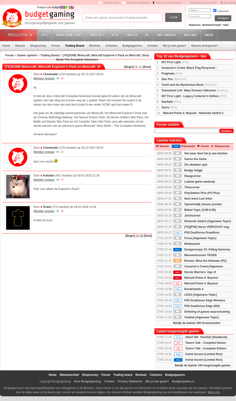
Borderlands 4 (188, 289)
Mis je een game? (174, 45)
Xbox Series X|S (69, 35)
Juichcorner (187, 215)
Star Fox (173, 79)
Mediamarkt (186, 244)
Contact (152, 45)
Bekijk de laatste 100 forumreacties (196, 323)
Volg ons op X (111, 2)
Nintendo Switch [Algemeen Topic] (202, 221)
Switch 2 (97, 35)
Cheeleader (51, 74)
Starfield (171, 101)
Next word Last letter (192, 198)
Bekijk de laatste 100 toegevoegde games (203, 365)
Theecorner (186, 187)
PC (148, 35)
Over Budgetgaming (87, 381)
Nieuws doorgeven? (204, 45)
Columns (111, 45)
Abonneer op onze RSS (203, 2)
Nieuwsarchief (69, 374)
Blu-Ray (191, 35)
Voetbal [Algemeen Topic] (196, 317)
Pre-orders (167, 35)
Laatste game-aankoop (194, 181)
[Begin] (129, 67)
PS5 (45, 35)
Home (6, 45)
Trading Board (74, 45)
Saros (169, 107)
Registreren (195, 25)
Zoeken (226, 131)
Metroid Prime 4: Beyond (195, 283)
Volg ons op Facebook (168, 2)
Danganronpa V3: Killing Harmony (201, 249)
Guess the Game (190, 159)
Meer (210, 35)
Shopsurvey (38, 45)
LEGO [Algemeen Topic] (195, 294)
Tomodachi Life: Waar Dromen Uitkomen (194, 90)
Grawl (47, 207)
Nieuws (20, 45)
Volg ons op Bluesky (138, 2)
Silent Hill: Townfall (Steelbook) (206, 337)
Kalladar (48, 175)
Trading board (122, 374)
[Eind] (147, 67)
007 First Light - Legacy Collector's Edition (194, 96)
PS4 (115, 35)
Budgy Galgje (188, 170)
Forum (55, 45)
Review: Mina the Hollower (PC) (200, 260)
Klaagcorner (187, 176)
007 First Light (175, 62)
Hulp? (226, 25)
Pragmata (171, 73)
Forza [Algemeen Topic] (194, 238)
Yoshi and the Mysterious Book (189, 84)
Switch (132, 35)
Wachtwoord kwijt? (211, 25)
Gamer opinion (27, 55)
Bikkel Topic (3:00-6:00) (194, 210)
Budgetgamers (132, 45)
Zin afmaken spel (190, 164)
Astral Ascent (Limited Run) (204, 354)
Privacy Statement (130, 381)
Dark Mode (230, 2)
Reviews (95, 45)
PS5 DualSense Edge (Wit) (196, 306)
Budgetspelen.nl (183, 381)
